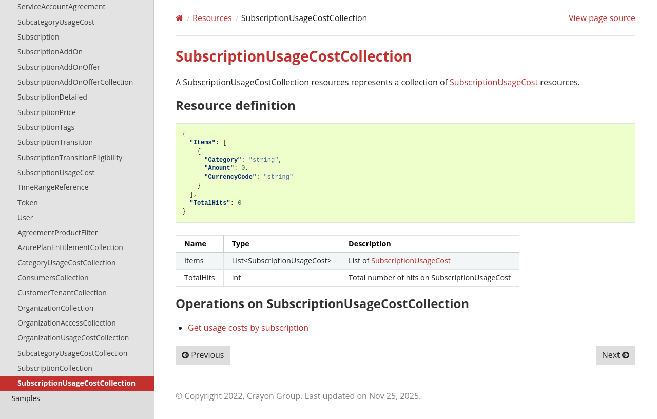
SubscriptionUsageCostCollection (76, 383)
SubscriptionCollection (54, 368)
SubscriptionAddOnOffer (58, 67)
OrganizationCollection (55, 308)
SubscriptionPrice (46, 112)
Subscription (38, 37)
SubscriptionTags (45, 127)
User (25, 217)
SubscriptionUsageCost (56, 172)
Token (27, 202)
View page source (602, 18)
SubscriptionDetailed (52, 97)
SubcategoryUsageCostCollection (72, 353)
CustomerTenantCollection (62, 292)
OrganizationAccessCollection (66, 323)
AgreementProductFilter (57, 232)
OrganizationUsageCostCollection (73, 337)
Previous (203, 354)
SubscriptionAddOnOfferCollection (75, 82)
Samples (26, 398)
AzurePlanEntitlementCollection (70, 247)
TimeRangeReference (52, 187)
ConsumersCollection (53, 277)
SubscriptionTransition (55, 142)
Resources (212, 18)
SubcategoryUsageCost (55, 22)
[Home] (179, 18)
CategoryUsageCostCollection (66, 263)
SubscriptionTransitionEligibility (69, 157)
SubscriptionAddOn (50, 51)
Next (615, 354)
